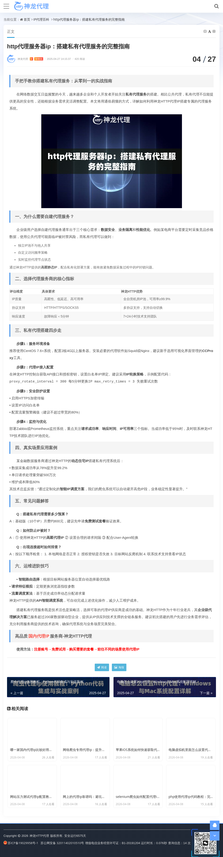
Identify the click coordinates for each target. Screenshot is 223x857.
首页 (27, 19)
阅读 (102, 667)
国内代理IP (38, 636)
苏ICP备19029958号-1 (21, 843)
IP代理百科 (41, 19)
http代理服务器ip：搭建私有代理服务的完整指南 (89, 19)
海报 (119, 667)
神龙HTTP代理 (39, 835)
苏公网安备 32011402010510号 (62, 843)
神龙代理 (30, 59)
